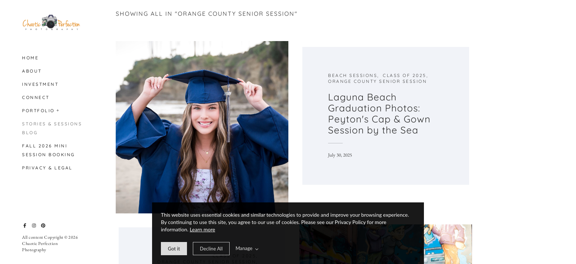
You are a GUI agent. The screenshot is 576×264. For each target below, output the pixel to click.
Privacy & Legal (47, 167)
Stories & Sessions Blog (52, 128)
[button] (58, 109)
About (32, 71)
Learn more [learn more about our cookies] (202, 229)
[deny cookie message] (211, 248)
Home (30, 57)
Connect (36, 97)
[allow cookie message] (174, 248)
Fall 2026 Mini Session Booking (48, 150)
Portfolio (38, 110)
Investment (40, 84)
